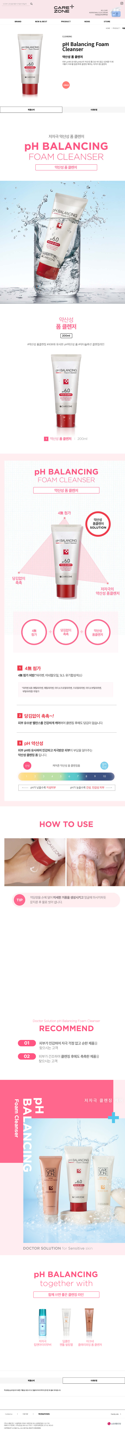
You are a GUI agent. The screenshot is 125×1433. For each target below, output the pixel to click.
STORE (107, 21)
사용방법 (94, 109)
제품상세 (31, 109)
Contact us (8, 1414)
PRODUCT (66, 21)
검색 (31, 4)
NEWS (87, 21)
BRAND (18, 21)
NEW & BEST (41, 21)
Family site (115, 1414)
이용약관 (25, 1414)
